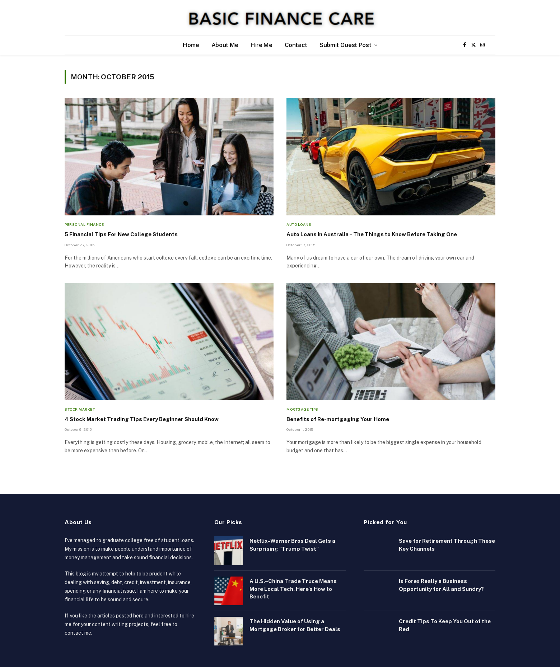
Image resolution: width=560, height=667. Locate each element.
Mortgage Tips (302, 409)
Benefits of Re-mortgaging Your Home (337, 419)
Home (191, 44)
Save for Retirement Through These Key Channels (447, 544)
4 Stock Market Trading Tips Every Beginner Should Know (142, 419)
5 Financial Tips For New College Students (121, 234)
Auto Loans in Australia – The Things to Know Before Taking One (371, 234)
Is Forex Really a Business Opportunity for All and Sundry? (441, 585)
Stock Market (80, 409)
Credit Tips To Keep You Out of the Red (445, 625)
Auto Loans (298, 224)
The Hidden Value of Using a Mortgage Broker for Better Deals (294, 625)
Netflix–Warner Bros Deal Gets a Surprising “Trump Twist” (292, 544)
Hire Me (261, 44)
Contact (296, 44)
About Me (224, 44)
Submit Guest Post (345, 44)
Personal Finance (84, 224)
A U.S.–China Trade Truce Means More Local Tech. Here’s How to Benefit (293, 589)
